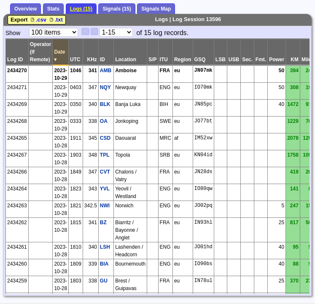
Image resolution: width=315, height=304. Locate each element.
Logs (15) (81, 9)
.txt (55, 19)
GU (104, 281)
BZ (103, 222)
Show (12, 33)
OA (104, 121)
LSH (105, 247)
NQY (105, 87)
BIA (104, 264)
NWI (105, 206)
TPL (105, 155)
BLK (105, 104)
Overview (25, 9)
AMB (105, 70)
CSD (105, 138)
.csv (38, 19)
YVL (105, 189)
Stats (53, 9)
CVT (105, 172)
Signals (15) (116, 9)
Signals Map (156, 9)
